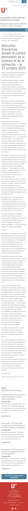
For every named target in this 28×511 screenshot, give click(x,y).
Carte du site (21, 502)
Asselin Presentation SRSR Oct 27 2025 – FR (12, 377)
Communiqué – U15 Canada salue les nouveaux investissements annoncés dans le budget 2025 (13, 452)
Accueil (3, 34)
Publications (9, 34)
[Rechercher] (24, 1)
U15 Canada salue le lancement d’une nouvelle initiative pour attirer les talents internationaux (13, 397)
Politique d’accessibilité (13, 500)
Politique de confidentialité (10, 502)
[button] (26, 30)
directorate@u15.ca (16, 496)
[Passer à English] (25, 5)
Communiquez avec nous (16, 5)
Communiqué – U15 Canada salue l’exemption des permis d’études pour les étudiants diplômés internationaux (13, 425)
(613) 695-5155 (16, 495)
